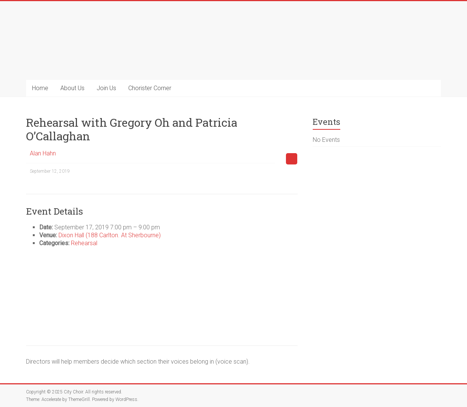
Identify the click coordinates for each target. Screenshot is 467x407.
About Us (72, 88)
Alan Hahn (43, 153)
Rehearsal (84, 243)
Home (40, 88)
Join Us (106, 88)
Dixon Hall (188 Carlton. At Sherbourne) (109, 235)
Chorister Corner (149, 88)
